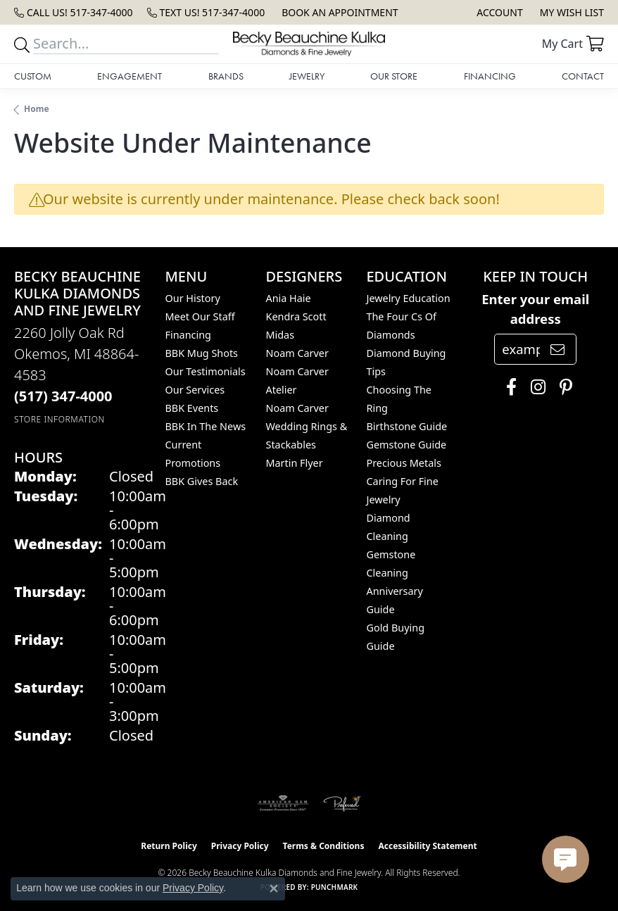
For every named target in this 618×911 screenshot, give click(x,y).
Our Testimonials (205, 371)
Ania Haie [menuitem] (287, 298)
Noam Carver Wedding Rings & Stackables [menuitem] (306, 426)
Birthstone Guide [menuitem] (406, 426)
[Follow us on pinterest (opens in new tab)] (562, 387)
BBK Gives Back (202, 481)
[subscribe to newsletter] (557, 349)
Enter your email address (535, 308)
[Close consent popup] (274, 888)
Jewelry (306, 76)
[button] (498, 12)
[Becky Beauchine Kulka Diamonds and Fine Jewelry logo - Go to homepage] (308, 44)
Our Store (393, 76)
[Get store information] (59, 419)
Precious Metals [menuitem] (403, 463)
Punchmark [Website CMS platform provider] (334, 887)
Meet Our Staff (200, 316)
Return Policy (169, 846)
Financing (490, 76)
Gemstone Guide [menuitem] (406, 444)
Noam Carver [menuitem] (296, 353)
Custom (32, 76)
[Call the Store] (63, 396)
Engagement (129, 76)
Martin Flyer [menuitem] (293, 463)
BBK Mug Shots (201, 353)
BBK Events (192, 408)
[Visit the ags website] (283, 803)
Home (36, 109)
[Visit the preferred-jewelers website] (342, 803)
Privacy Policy (240, 846)
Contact (583, 76)
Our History (192, 298)
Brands (226, 76)
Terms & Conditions (324, 846)
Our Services (195, 389)
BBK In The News (205, 426)
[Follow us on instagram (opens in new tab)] (535, 387)
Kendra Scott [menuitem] (295, 316)
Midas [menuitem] (279, 334)
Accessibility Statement (427, 846)
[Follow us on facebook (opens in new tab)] (508, 387)
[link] (73, 12)
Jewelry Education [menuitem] (408, 298)
